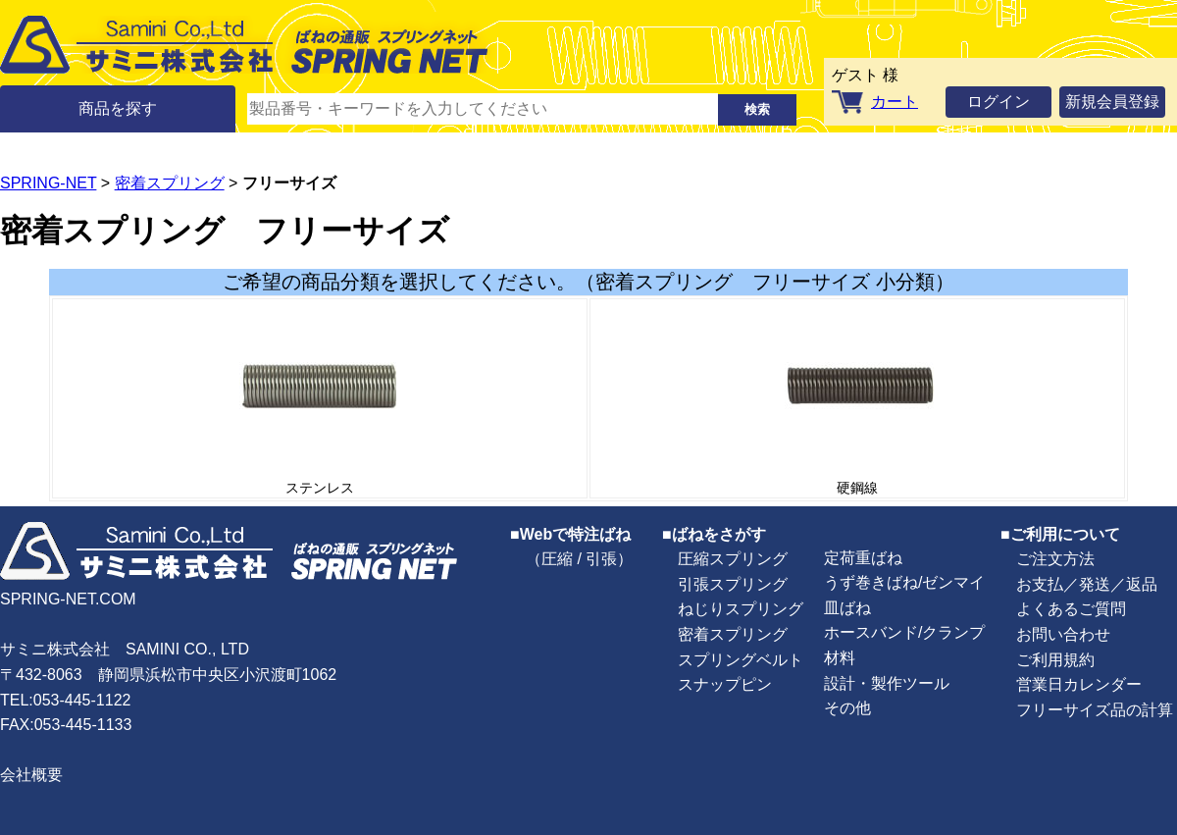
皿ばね (847, 608)
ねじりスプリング (740, 608)
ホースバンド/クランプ (904, 632)
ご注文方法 (1055, 558)
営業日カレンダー (1079, 684)
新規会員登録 (1112, 101)
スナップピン (725, 684)
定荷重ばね (863, 557)
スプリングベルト (740, 660)
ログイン (998, 101)
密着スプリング (170, 183)
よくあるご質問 (1071, 608)
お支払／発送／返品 (1086, 584)
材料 (839, 658)
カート (894, 101)
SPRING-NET (48, 183)
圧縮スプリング (733, 558)
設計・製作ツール (886, 683)
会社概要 (31, 774)
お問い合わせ (1063, 634)
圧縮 (557, 558)
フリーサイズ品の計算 (1094, 710)
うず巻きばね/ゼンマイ (904, 582)
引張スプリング (733, 584)
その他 (847, 708)
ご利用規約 (1055, 660)
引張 (601, 558)
